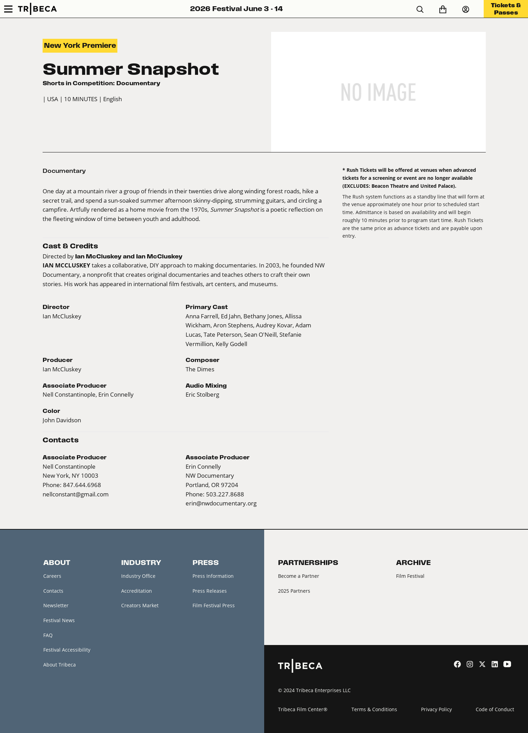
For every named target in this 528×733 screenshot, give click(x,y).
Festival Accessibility (66, 649)
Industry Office (138, 576)
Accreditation (136, 591)
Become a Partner (298, 576)
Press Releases (210, 591)
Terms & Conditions (374, 709)
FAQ (48, 635)
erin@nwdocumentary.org (221, 503)
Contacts (53, 591)
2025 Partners (294, 591)
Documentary (64, 171)
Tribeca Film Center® (303, 709)
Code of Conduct (495, 709)
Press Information (213, 576)
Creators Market (140, 605)
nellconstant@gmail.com (76, 494)
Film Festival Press (214, 605)
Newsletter (56, 605)
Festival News (59, 620)
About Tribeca (59, 664)
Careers (52, 576)
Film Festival (410, 576)
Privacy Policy (436, 709)
